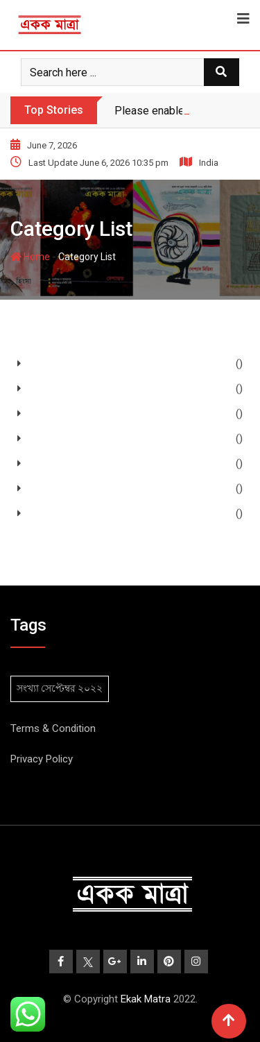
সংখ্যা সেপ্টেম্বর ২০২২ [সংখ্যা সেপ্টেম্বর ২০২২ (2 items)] (60, 688)
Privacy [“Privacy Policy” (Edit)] (26, 759)
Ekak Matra (146, 999)
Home (30, 256)
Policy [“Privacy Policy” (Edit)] (58, 759)
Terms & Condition (53, 728)
